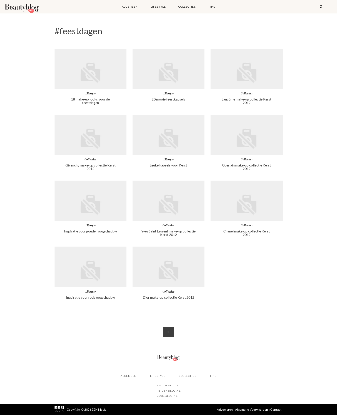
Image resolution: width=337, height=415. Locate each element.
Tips (211, 6)
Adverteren (225, 409)
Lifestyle (158, 6)
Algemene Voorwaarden (251, 409)
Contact (276, 409)
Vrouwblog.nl (168, 385)
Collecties (187, 6)
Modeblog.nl (167, 395)
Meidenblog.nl (168, 390)
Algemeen (130, 6)
